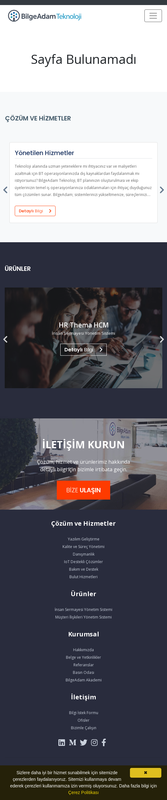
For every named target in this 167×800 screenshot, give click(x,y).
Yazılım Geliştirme (84, 539)
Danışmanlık (83, 554)
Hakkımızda (83, 649)
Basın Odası (83, 672)
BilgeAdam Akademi (84, 680)
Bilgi (83, 349)
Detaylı (35, 211)
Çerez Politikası (83, 792)
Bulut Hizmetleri (83, 576)
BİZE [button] (83, 490)
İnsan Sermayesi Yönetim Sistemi (83, 609)
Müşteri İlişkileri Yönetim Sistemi (83, 617)
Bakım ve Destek (83, 569)
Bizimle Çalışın (83, 727)
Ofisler (83, 720)
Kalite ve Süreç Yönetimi (83, 546)
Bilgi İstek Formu (83, 712)
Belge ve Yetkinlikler (83, 657)
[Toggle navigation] (153, 15)
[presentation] (5, 188)
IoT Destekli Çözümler (83, 561)
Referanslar (83, 665)
